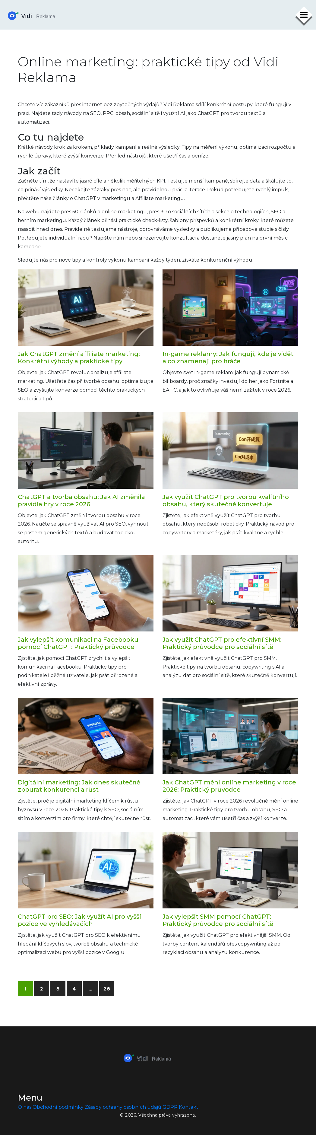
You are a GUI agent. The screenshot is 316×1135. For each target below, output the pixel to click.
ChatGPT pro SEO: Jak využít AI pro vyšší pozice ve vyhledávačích (79, 920)
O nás (24, 1107)
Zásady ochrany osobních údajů (123, 1107)
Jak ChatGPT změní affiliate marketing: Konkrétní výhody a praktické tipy (79, 357)
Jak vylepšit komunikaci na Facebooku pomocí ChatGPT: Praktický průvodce (78, 643)
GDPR (170, 1107)
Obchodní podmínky (58, 1107)
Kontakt (188, 1107)
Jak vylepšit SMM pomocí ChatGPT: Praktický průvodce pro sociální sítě (218, 920)
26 (106, 989)
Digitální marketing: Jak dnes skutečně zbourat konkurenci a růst (79, 786)
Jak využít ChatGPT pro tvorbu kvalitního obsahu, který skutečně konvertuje (226, 500)
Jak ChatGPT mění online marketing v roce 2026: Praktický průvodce (229, 786)
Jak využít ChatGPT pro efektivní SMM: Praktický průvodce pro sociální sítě (222, 643)
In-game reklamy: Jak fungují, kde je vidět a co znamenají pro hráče (228, 357)
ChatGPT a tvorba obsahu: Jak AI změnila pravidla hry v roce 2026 (81, 500)
